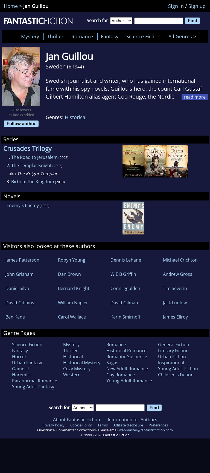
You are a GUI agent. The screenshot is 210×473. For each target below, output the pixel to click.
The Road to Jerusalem (34, 157)
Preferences (158, 425)
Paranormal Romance (34, 381)
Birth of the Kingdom (32, 182)
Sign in (176, 6)
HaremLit (21, 375)
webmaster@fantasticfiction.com (146, 430)
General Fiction (173, 345)
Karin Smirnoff (125, 317)
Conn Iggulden (125, 288)
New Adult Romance (127, 369)
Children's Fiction (176, 375)
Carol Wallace (72, 317)
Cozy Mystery (77, 369)
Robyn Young (71, 260)
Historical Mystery (81, 363)
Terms (103, 425)
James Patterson (22, 260)
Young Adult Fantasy (33, 387)
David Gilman (124, 303)
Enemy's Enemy (23, 205)
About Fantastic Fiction (76, 420)
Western (72, 375)
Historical (76, 117)
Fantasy (109, 36)
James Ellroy (175, 317)
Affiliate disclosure (128, 425)
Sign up (197, 6)
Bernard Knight (73, 288)
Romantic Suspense (126, 357)
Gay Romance (120, 375)
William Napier (73, 303)
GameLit (20, 369)
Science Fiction (143, 36)
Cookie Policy (81, 425)
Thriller (55, 36)
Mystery (30, 36)
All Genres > (183, 36)
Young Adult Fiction (178, 369)
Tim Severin (175, 288)
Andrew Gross (177, 274)
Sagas (112, 363)
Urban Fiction (172, 357)
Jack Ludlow (175, 303)
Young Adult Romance (129, 381)
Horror (19, 357)
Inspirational (171, 363)
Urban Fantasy (27, 363)
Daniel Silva (17, 288)
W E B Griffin (123, 274)
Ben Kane (15, 317)
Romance (82, 36)
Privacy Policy (53, 425)
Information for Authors (132, 420)
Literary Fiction (173, 351)
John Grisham (19, 274)
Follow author (21, 123)
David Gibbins (19, 303)
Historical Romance (126, 351)
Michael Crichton (180, 260)
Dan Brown (69, 274)
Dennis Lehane (125, 260)
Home (11, 6)
